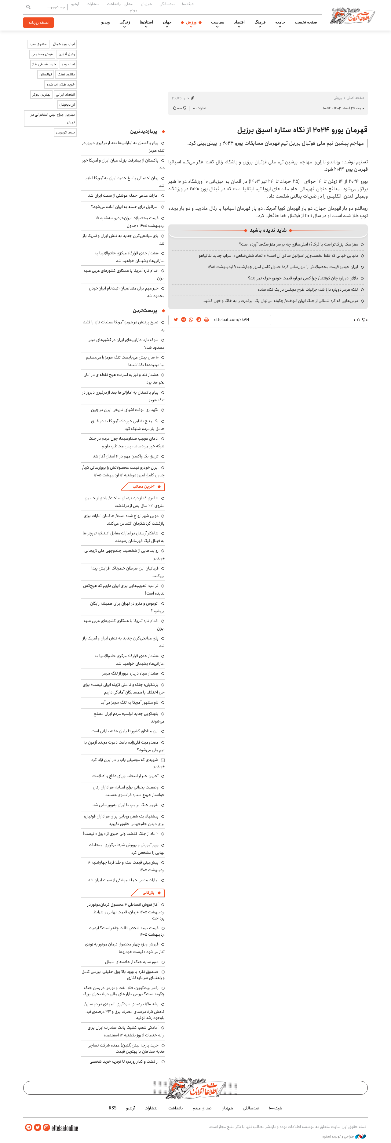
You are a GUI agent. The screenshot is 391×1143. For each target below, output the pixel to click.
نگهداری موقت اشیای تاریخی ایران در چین (125, 409)
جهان (167, 22)
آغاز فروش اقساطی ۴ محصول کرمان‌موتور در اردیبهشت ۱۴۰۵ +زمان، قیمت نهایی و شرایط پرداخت (126, 911)
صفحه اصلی (355, 98)
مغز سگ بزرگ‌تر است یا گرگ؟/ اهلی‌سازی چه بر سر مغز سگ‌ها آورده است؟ (298, 244)
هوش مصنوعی (42, 54)
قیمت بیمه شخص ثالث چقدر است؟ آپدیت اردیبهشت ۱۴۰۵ (127, 931)
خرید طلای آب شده (60, 84)
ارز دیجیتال (67, 104)
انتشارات (93, 4)
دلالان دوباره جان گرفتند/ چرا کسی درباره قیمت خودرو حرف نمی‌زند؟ (303, 278)
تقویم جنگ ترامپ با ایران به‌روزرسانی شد (126, 805)
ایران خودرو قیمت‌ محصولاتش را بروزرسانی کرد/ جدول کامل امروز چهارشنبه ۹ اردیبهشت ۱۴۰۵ (283, 267)
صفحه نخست (306, 22)
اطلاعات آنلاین (352, 15)
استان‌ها (146, 22)
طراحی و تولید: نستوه (344, 1136)
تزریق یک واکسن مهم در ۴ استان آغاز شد (126, 456)
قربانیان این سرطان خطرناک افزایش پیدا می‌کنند (128, 572)
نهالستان (45, 74)
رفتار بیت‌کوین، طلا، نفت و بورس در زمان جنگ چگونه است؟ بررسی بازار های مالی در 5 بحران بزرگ (124, 991)
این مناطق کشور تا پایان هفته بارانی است (125, 731)
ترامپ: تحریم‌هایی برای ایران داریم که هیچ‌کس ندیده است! (124, 589)
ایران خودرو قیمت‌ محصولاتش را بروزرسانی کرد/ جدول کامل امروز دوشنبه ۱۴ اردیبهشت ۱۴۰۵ (123, 471)
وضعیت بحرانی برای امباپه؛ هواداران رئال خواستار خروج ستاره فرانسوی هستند (129, 791)
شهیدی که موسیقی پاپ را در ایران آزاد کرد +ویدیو (128, 762)
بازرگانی (148, 893)
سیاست (217, 22)
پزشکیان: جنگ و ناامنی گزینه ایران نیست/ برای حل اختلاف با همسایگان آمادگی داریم (124, 688)
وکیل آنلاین (67, 54)
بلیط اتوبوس (65, 132)
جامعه (280, 22)
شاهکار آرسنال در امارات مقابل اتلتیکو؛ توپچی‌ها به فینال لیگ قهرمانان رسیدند (124, 537)
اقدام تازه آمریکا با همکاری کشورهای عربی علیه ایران (124, 624)
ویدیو (105, 22)
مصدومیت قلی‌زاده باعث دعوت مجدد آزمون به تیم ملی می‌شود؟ (124, 746)
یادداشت (114, 4)
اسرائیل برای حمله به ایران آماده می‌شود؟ (125, 206)
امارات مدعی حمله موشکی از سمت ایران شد (123, 195)
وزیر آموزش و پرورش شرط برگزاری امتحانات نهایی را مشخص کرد (127, 849)
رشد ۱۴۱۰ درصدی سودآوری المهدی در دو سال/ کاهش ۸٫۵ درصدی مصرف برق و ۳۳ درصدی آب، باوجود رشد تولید (124, 1011)
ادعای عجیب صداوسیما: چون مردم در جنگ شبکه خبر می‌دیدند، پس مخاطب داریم (127, 442)
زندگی (124, 22)
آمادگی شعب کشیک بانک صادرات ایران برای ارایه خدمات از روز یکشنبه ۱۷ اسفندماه (126, 1031)
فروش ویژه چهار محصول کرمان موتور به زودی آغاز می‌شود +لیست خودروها (125, 948)
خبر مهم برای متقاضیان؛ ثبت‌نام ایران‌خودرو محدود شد (127, 292)
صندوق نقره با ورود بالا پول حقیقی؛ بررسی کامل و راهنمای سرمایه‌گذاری (123, 974)
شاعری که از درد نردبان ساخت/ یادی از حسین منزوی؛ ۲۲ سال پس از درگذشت (125, 502)
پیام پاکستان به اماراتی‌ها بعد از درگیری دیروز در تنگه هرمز (123, 396)
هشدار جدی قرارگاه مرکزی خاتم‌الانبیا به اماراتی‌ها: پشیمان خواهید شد (130, 257)
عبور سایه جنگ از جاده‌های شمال (132, 962)
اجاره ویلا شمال (64, 44)
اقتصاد (239, 22)
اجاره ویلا (68, 64)
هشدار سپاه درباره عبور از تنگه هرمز (130, 673)
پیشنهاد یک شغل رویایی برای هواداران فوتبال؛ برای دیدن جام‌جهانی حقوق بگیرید (124, 820)
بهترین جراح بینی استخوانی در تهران (53, 118)
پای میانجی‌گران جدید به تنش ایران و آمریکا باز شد (124, 239)
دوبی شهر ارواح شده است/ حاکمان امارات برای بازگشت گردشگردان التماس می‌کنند (124, 519)
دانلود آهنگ (66, 74)
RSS (112, 1108)
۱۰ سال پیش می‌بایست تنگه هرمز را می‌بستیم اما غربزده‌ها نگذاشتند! (125, 361)
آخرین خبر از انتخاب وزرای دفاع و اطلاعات (125, 776)
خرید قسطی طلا (44, 64)
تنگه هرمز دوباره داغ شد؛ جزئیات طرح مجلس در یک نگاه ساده (308, 289)
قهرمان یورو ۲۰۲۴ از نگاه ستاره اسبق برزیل (302, 130)
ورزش (191, 22)
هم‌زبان (146, 4)
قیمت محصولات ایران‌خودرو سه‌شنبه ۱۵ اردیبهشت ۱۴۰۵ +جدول (130, 222)
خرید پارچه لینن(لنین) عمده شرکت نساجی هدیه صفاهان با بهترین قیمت (126, 1048)
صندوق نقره (38, 44)
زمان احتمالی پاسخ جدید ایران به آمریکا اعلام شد (125, 182)
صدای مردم (130, 7)
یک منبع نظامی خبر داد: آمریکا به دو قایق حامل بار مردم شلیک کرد (128, 425)
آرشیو (75, 4)
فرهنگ (259, 22)
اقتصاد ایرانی (65, 94)
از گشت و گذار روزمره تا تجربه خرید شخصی (124, 1061)
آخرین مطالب (143, 487)
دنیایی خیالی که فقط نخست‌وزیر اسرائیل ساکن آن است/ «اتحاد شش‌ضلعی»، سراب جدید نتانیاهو (278, 255)
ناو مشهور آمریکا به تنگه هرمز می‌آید (129, 702)
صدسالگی (167, 4)
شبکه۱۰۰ (188, 4)
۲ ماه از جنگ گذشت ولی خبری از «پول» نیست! (121, 833)
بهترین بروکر (41, 94)
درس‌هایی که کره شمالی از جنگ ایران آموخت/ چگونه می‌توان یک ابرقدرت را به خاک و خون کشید (280, 300)
